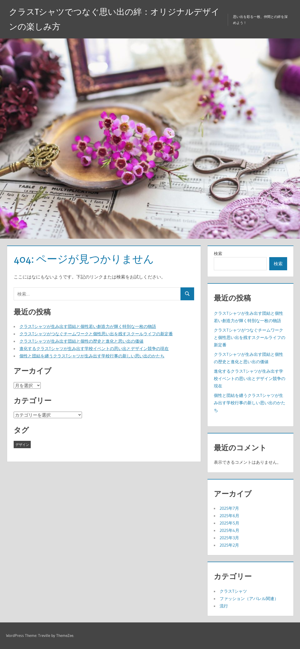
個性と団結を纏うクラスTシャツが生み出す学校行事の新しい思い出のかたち (91, 355)
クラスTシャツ (233, 591)
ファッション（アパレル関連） (249, 598)
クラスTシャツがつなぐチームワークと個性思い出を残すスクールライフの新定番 (96, 333)
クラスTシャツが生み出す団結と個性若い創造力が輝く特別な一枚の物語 (87, 326)
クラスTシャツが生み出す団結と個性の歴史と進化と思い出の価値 (81, 341)
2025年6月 (229, 515)
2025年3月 (229, 537)
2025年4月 (229, 530)
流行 (224, 605)
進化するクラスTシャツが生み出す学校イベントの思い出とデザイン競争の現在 (94, 348)
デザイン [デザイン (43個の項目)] (22, 444)
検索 (218, 253)
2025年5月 (229, 523)
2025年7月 (229, 508)
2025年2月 (229, 545)
